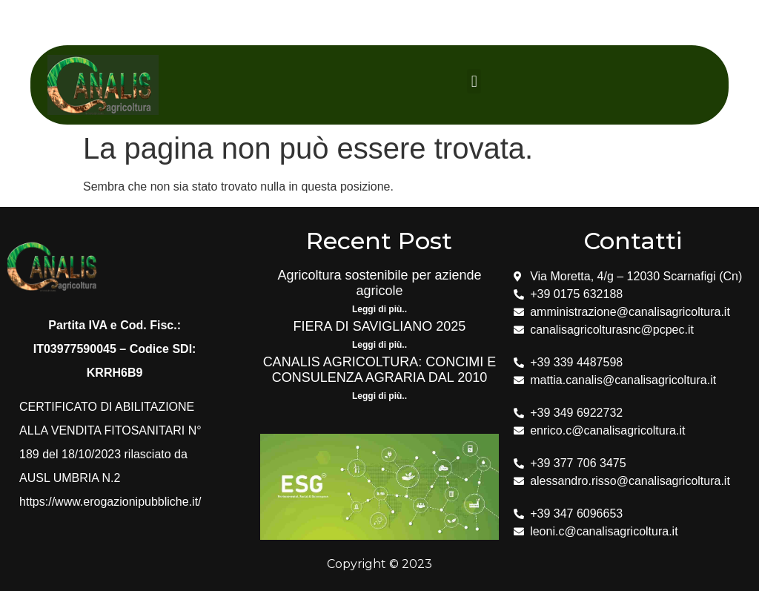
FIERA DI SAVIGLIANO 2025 (380, 326)
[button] (474, 81)
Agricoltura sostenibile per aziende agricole (379, 283)
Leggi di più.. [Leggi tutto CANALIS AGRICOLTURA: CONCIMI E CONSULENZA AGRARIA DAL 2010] (379, 396)
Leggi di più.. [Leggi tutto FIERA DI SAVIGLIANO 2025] (379, 345)
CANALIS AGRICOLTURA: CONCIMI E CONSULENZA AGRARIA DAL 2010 (380, 370)
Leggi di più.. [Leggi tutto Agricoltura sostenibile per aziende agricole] (379, 309)
